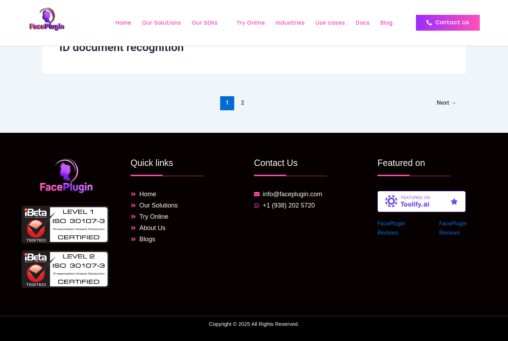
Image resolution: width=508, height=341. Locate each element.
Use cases (330, 23)
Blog (386, 23)
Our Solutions (161, 23)
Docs (363, 23)
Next (447, 102)
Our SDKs (208, 22)
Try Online (250, 23)
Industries (290, 23)
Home (123, 23)
